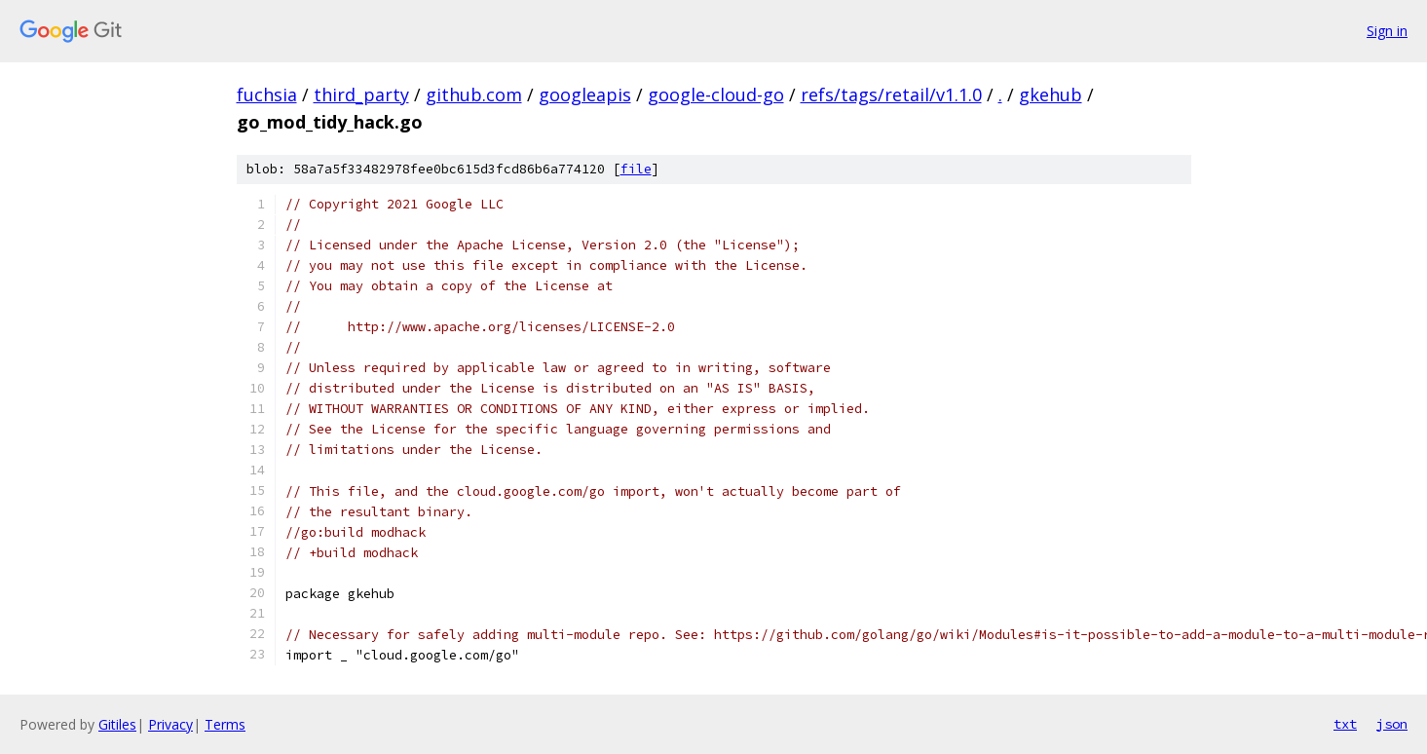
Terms (225, 724)
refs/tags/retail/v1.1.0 (891, 94)
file (636, 169)
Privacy (170, 724)
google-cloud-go (716, 94)
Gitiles (117, 724)
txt (1345, 724)
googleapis (585, 94)
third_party (361, 94)
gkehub (1050, 94)
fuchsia (267, 94)
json (1392, 724)
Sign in (1387, 30)
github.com (474, 94)
